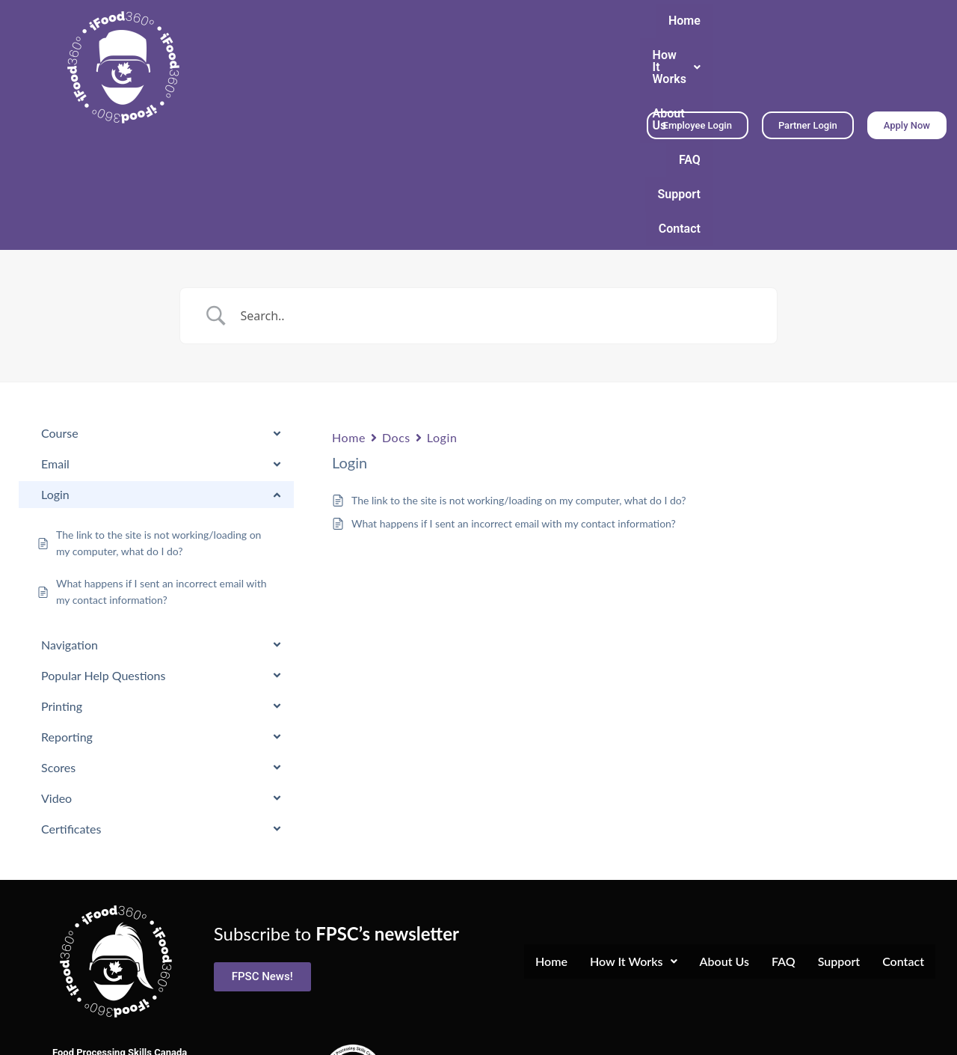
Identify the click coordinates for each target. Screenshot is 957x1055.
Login (442, 327)
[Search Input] (497, 206)
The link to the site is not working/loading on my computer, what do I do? (518, 390)
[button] (394, 52)
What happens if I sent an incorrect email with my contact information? (513, 413)
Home (310, 52)
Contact (606, 86)
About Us (487, 52)
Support (605, 52)
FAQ (547, 52)
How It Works (394, 52)
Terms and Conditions (479, 1033)
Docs (396, 327)
